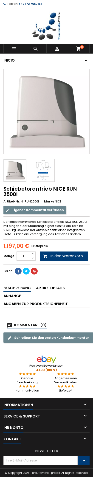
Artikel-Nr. (11, 202)
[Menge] (23, 256)
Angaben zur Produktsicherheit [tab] (35, 303)
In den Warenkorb (63, 256)
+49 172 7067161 (30, 4)
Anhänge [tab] (12, 295)
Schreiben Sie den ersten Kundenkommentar (48, 337)
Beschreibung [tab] (17, 287)
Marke (49, 202)
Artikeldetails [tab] (50, 287)
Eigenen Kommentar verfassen (35, 210)
